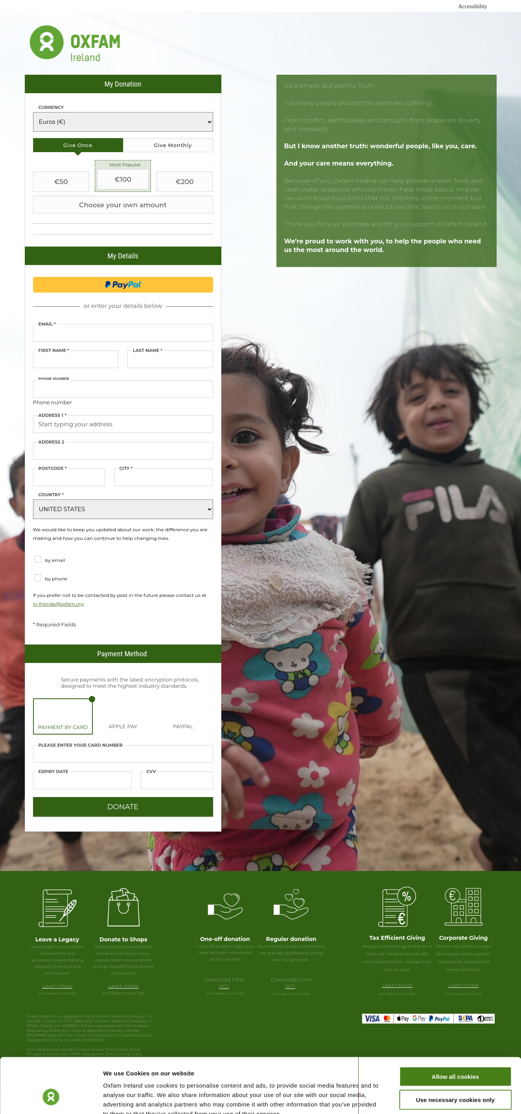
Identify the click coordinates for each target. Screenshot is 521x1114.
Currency (51, 107)
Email (47, 324)
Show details (412, 1098)
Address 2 (51, 442)
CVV (151, 771)
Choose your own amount (101, 205)
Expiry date (53, 771)
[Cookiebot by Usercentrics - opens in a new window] (51, 1099)
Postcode (53, 468)
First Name (54, 350)
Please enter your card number (81, 745)
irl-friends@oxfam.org (58, 604)
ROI (224, 986)
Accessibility (472, 6)
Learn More (57, 985)
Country (51, 494)
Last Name (147, 350)
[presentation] (78, 145)
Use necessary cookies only (455, 1052)
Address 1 (52, 415)
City (126, 468)
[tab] (78, 145)
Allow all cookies (455, 1029)
